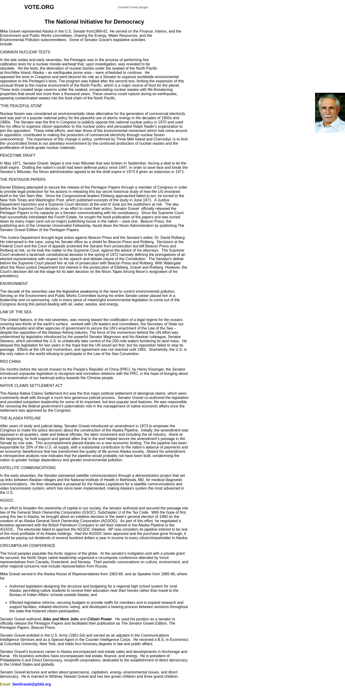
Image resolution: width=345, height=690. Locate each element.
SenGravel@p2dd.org (31, 684)
